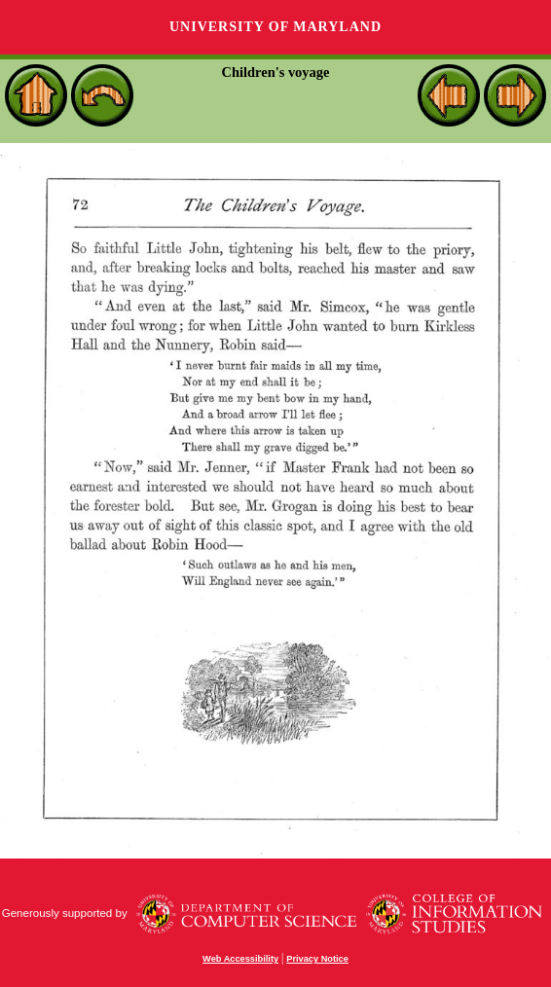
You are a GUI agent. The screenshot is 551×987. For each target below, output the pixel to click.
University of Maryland (275, 26)
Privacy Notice (317, 959)
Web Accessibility (240, 959)
